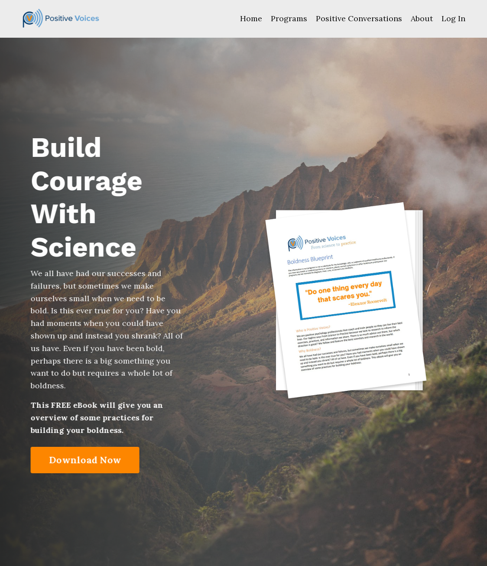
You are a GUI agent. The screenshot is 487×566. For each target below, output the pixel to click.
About (422, 18)
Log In (453, 18)
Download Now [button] (85, 460)
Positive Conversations (359, 18)
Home (251, 18)
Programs (289, 18)
